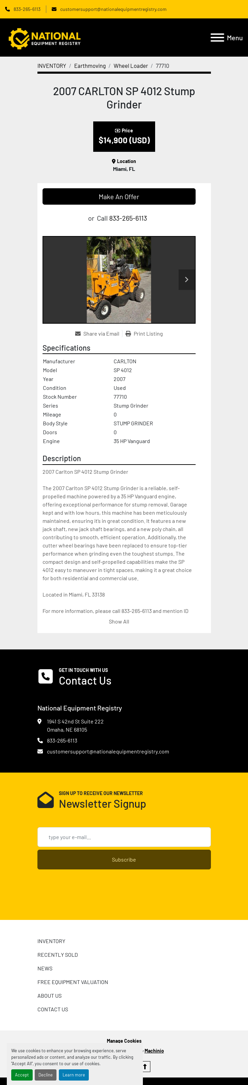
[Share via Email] (98, 333)
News (44, 968)
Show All (119, 621)
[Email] (124, 837)
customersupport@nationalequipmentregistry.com (113, 9)
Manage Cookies (124, 1041)
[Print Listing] (144, 333)
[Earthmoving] (90, 65)
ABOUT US (49, 995)
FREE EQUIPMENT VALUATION (72, 982)
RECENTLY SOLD (57, 954)
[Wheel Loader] (131, 65)
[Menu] (217, 37)
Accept (22, 1074)
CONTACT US (52, 1009)
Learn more (74, 1074)
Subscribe (124, 859)
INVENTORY (51, 941)
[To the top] (144, 1066)
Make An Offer (119, 196)
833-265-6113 (26, 9)
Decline (45, 1074)
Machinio (154, 1051)
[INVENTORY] (51, 65)
